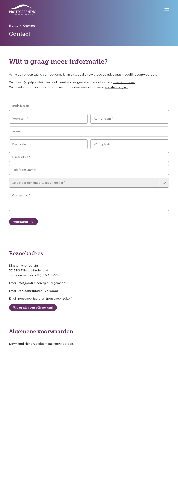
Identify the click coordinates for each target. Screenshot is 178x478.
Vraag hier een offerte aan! (33, 307)
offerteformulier (124, 82)
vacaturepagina (116, 87)
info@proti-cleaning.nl (33, 283)
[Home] (22, 14)
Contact (29, 25)
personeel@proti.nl (31, 298)
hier (27, 343)
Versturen (23, 222)
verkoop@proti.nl (30, 290)
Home (13, 25)
